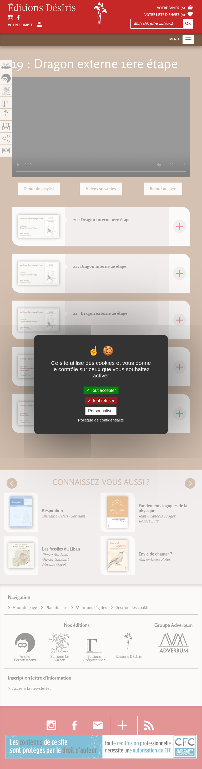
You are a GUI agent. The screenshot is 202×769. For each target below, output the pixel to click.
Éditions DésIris (42, 8)
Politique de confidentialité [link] (101, 420)
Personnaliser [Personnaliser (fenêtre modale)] (101, 411)
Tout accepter (101, 390)
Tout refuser (101, 400)
